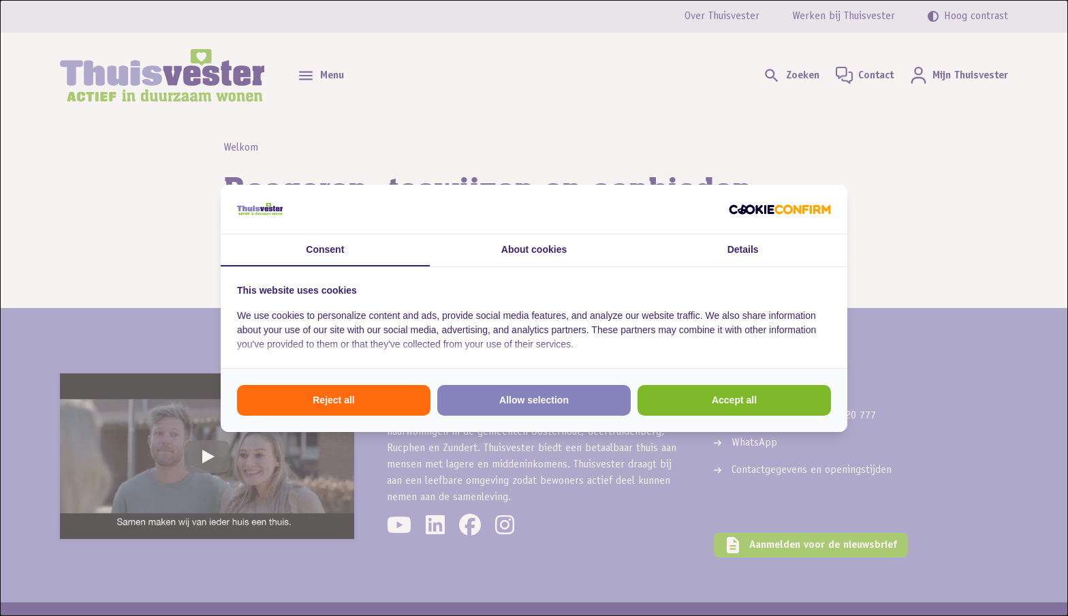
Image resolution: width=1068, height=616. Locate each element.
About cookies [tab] (534, 249)
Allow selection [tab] (534, 400)
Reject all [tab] (333, 400)
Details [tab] (743, 249)
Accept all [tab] (734, 400)
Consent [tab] (325, 249)
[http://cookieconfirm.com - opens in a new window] (780, 209)
